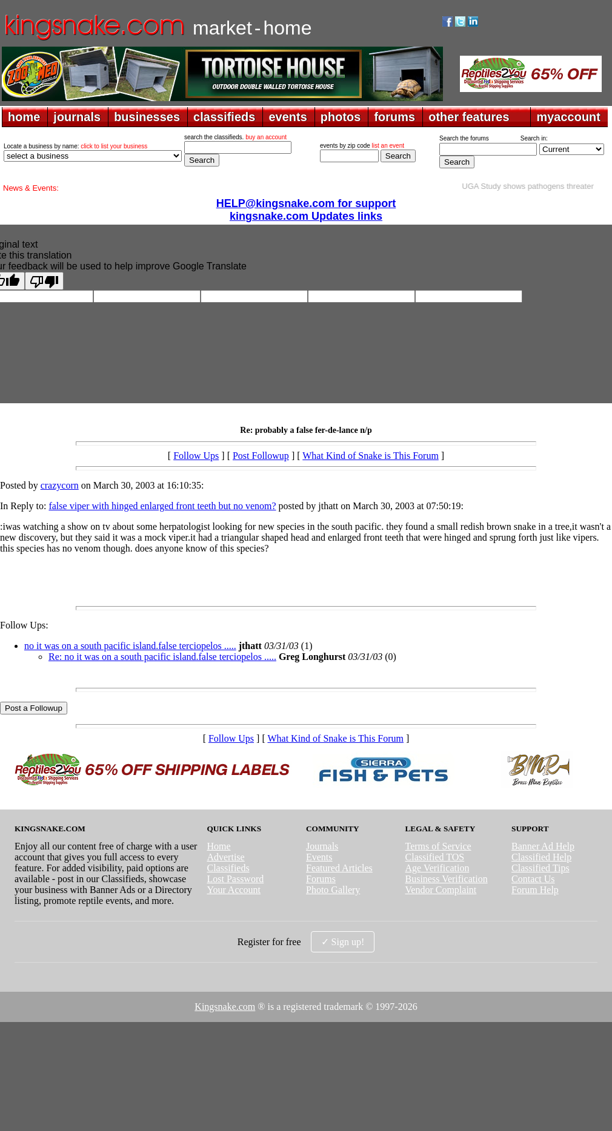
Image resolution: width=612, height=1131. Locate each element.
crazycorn (60, 485)
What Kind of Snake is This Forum (370, 455)
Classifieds (228, 868)
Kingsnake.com (225, 1006)
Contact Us (533, 879)
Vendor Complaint (441, 890)
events (287, 117)
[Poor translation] (44, 281)
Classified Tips (540, 868)
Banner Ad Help (542, 846)
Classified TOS (435, 857)
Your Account (234, 890)
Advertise (225, 857)
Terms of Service (438, 846)
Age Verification (437, 868)
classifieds (224, 117)
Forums (321, 879)
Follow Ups (196, 455)
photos (341, 117)
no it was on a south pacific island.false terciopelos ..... (130, 646)
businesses (147, 117)
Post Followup (261, 455)
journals (77, 117)
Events (319, 857)
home (24, 117)
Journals (322, 846)
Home (218, 846)
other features (468, 117)
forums (394, 117)
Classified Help (541, 857)
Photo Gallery (333, 890)
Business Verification (446, 879)
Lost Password (235, 879)
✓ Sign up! (343, 942)
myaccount (568, 117)
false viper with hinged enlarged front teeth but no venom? (162, 506)
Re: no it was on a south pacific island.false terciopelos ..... (162, 656)
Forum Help (535, 890)
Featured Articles (339, 868)
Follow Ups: (24, 625)
